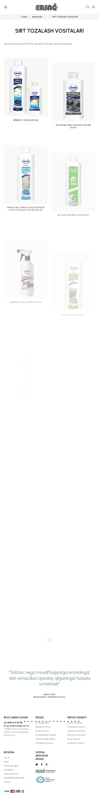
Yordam (7, 782)
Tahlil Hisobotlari (11, 774)
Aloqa (6, 762)
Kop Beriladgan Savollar (46, 735)
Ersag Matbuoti (42, 731)
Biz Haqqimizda (42, 723)
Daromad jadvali (74, 723)
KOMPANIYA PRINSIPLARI (14, 778)
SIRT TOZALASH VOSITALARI (65, 17)
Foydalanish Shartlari (76, 731)
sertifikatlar (9, 770)
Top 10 (7, 758)
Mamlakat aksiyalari (44, 743)
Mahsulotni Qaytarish (76, 735)
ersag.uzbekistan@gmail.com (16, 726)
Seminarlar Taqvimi (75, 743)
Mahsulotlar (37, 17)
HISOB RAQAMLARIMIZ (45, 739)
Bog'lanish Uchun (43, 727)
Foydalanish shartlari (76, 727)
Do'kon (24, 17)
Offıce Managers (11, 766)
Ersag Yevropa (73, 739)
